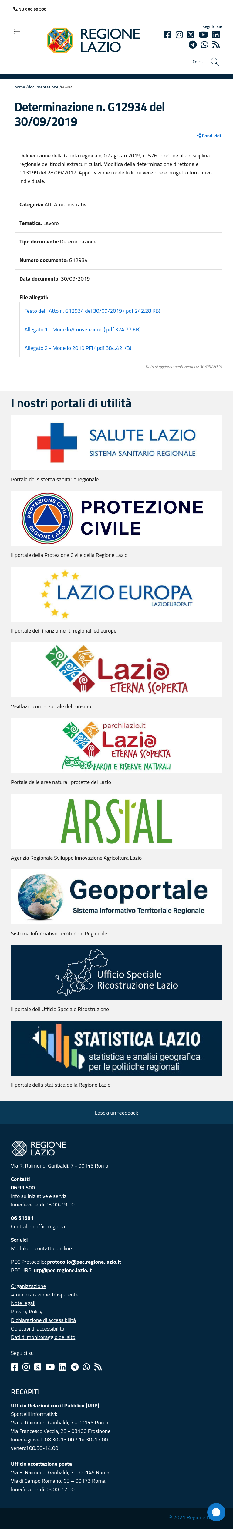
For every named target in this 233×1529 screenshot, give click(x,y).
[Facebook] (167, 34)
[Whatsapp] (204, 44)
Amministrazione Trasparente (45, 1294)
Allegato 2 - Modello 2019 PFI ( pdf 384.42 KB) (78, 348)
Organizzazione (28, 1286)
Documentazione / (44, 87)
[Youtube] (203, 34)
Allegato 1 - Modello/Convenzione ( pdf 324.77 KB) (83, 329)
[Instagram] (179, 34)
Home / (21, 87)
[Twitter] (190, 34)
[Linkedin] (216, 34)
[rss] (216, 44)
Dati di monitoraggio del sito (43, 1337)
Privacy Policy (26, 1311)
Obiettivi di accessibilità (37, 1328)
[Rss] (98, 1367)
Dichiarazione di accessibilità (43, 1320)
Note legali (23, 1303)
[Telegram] (75, 1367)
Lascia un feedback (116, 1113)
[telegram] (193, 44)
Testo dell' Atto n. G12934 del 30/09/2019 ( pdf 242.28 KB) (92, 311)
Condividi (209, 135)
